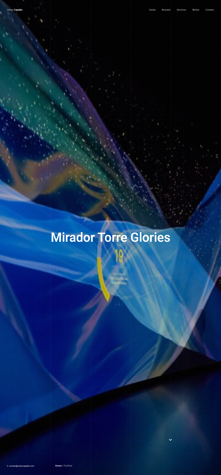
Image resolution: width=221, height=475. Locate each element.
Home (58, 465)
